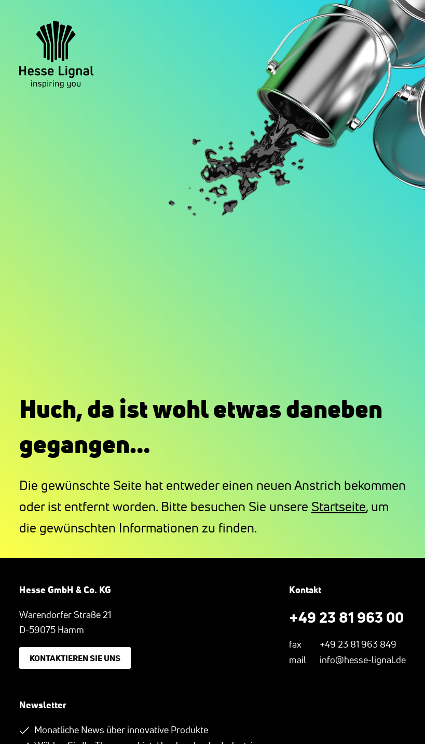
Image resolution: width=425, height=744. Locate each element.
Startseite (338, 506)
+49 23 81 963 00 (346, 617)
